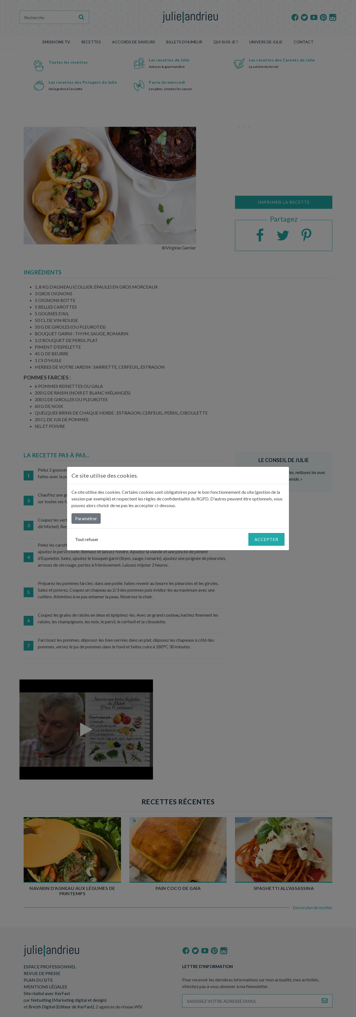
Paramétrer (86, 518)
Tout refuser (86, 539)
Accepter (266, 539)
